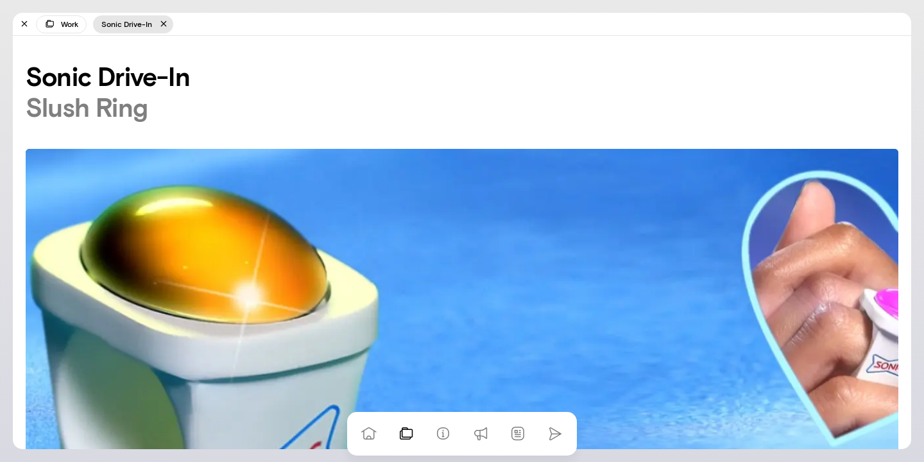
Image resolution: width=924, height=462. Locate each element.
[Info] (443, 433)
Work (61, 24)
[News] (517, 433)
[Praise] (480, 433)
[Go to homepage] (369, 433)
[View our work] (406, 433)
